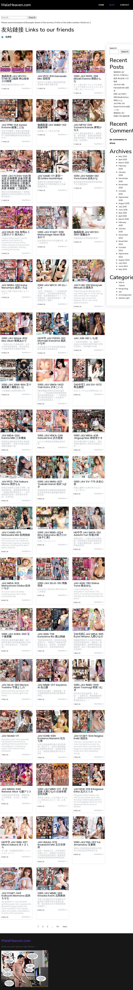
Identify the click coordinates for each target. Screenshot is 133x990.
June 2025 (123, 210)
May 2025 (123, 213)
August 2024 (124, 260)
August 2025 (124, 203)
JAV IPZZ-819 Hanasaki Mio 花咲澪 (121, 87)
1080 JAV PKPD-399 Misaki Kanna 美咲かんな (121, 97)
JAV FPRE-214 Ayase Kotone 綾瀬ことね (122, 106)
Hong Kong (123, 288)
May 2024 (123, 269)
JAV (120, 292)
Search (113, 48)
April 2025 (123, 216)
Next (65, 923)
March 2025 (124, 219)
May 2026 (123, 156)
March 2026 (124, 162)
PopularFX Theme (37, 977)
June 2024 (123, 266)
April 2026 (123, 159)
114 (57, 923)
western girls (124, 298)
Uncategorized (125, 295)
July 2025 (123, 206)
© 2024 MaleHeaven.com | (14, 977)
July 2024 (123, 263)
